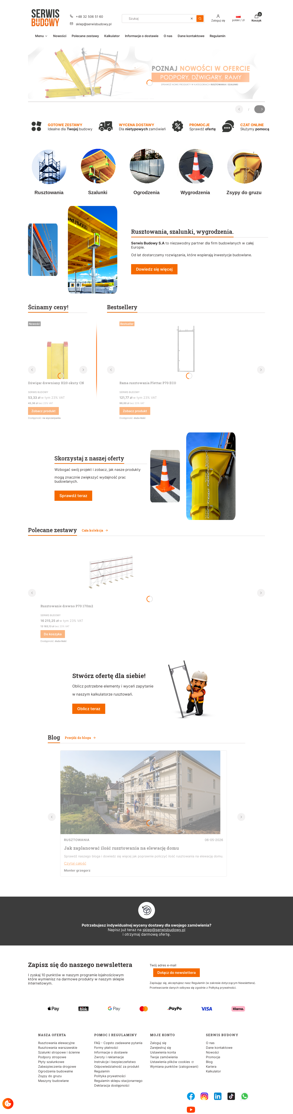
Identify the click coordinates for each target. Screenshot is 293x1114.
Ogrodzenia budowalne (55, 1071)
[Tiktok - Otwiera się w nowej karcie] (231, 1096)
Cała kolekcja (95, 530)
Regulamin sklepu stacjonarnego (118, 1081)
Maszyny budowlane (53, 1081)
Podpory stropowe (52, 1057)
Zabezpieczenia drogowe (57, 1066)
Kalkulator (213, 1071)
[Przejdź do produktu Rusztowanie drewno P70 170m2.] (109, 572)
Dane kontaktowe (219, 1048)
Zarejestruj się (160, 1048)
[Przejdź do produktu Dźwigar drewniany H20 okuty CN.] (57, 349)
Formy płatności (106, 1048)
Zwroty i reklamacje (109, 1057)
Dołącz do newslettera (176, 973)
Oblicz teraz (88, 708)
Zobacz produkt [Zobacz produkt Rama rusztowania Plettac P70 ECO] (135, 411)
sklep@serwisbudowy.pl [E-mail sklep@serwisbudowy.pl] (94, 24)
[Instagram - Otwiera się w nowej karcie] (204, 1096)
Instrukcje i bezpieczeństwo (115, 1062)
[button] (200, 18)
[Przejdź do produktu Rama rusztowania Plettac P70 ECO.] (186, 349)
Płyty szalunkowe (51, 1062)
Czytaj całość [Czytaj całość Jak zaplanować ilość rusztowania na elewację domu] (75, 863)
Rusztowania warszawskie (57, 1048)
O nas (210, 1043)
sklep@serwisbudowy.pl (164, 930)
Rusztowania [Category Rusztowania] (77, 840)
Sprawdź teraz (73, 495)
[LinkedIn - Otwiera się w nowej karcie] (218, 1096)
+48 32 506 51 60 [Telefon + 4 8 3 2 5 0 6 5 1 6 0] (89, 17)
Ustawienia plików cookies (170, 1062)
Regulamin (102, 1071)
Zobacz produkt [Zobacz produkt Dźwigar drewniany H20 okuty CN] (43, 411)
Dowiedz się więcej (154, 269)
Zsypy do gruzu (50, 1076)
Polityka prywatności (110, 1076)
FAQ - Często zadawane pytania (118, 1043)
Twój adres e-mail (163, 965)
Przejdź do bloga (80, 738)
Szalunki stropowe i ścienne (59, 1052)
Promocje (213, 1057)
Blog (209, 1062)
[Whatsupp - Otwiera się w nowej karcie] (245, 1096)
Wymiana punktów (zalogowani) (174, 1066)
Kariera (211, 1066)
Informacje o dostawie (111, 1052)
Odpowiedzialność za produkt (116, 1066)
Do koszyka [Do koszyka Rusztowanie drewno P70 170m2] (53, 634)
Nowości (212, 1052)
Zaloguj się (158, 1043)
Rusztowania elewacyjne (56, 1043)
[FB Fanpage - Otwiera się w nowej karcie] (191, 1096)
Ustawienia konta (163, 1052)
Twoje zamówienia (164, 1057)
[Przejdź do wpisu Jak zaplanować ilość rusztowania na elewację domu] (140, 833)
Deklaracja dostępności (111, 1085)
